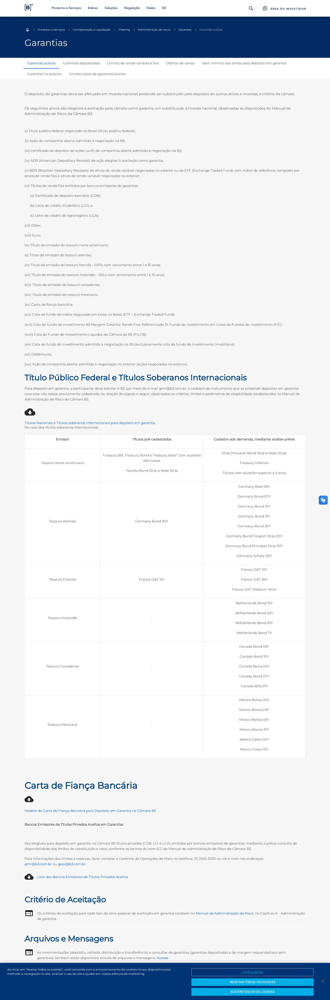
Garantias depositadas (81, 63)
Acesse (162, 958)
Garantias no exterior (44, 74)
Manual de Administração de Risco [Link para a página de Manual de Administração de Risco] (225, 913)
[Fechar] (323, 982)
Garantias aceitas (41, 63)
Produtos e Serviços (51, 29)
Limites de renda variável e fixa (133, 63)
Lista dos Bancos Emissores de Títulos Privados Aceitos (82, 877)
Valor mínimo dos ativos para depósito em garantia (244, 63)
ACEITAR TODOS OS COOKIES (252, 993)
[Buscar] (251, 8)
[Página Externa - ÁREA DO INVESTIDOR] (284, 8)
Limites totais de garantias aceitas (97, 74)
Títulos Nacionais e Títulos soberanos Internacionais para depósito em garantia (90, 423)
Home (27, 29)
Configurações (252, 973)
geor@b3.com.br (71, 864)
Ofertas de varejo (180, 63)
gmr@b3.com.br (38, 864)
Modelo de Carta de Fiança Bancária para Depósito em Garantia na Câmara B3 (90, 811)
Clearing (124, 29)
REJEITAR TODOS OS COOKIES (252, 983)
